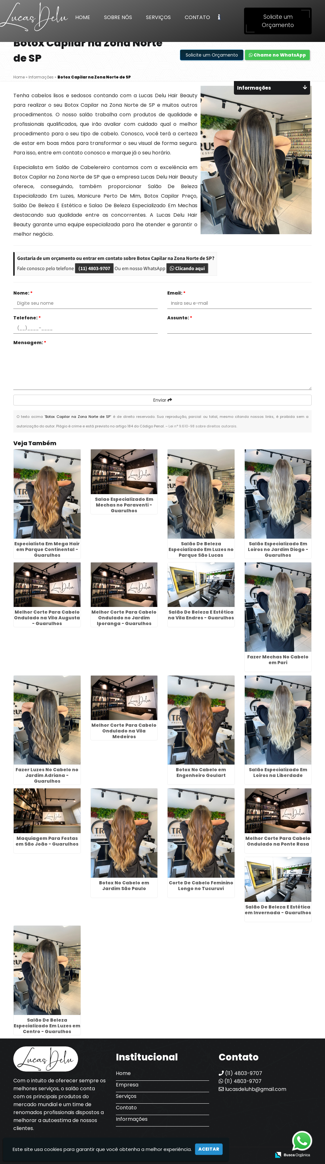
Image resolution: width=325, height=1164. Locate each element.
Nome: (23, 293)
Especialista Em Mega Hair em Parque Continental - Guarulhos (47, 549)
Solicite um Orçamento (278, 21)
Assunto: (179, 318)
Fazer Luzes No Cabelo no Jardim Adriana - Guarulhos (47, 775)
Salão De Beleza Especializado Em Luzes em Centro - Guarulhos (47, 1026)
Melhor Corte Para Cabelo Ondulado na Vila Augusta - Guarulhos (47, 618)
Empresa (127, 1084)
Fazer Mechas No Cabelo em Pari (277, 660)
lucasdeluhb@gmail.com (252, 1089)
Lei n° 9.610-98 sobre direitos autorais (202, 426)
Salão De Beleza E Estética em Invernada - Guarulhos (278, 910)
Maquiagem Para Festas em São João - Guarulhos (47, 841)
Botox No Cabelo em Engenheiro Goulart (201, 772)
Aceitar (208, 1149)
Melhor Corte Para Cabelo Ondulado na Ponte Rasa (277, 841)
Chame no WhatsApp (277, 55)
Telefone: (27, 318)
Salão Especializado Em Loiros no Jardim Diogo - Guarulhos (278, 549)
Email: (176, 293)
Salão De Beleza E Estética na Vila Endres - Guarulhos (201, 615)
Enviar (162, 400)
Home (82, 17)
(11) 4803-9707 (94, 268)
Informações (132, 1119)
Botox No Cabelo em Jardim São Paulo (124, 886)
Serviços (158, 17)
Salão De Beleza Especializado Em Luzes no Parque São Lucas (201, 549)
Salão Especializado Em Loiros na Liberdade (278, 772)
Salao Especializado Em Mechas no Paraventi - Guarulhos (124, 505)
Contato (197, 17)
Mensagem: (29, 342)
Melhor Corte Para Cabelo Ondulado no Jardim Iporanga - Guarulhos (123, 618)
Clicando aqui (187, 268)
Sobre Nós (118, 17)
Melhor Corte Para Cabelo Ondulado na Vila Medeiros (123, 731)
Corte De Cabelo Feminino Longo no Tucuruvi (201, 886)
